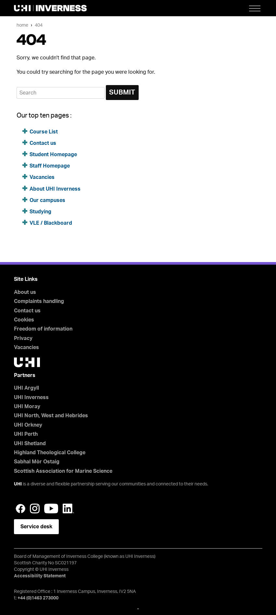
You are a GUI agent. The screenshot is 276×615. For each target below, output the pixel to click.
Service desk (36, 526)
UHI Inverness (31, 397)
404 (39, 25)
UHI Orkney (28, 425)
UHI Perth (26, 434)
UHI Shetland (30, 443)
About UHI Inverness (55, 189)
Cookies (24, 319)
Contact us (43, 143)
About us (25, 292)
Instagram (35, 508)
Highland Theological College (49, 452)
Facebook (20, 508)
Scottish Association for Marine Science (63, 471)
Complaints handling (39, 301)
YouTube (51, 508)
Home (22, 25)
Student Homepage (53, 154)
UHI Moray (27, 406)
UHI (18, 484)
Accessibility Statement (40, 576)
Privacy (23, 338)
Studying (40, 211)
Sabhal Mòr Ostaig (36, 461)
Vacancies (42, 177)
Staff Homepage (50, 166)
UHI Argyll (26, 388)
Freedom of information (43, 329)
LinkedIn (68, 508)
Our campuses (47, 200)
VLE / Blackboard (51, 223)
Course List (44, 131)
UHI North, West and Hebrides (51, 415)
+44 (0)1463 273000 (38, 598)
